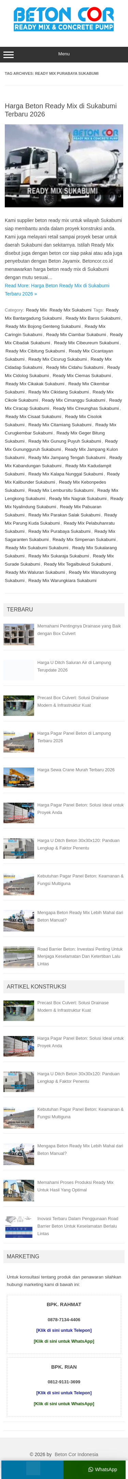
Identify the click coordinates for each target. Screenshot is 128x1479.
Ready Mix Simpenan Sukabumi (84, 539)
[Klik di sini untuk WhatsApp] (64, 1341)
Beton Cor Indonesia (76, 1454)
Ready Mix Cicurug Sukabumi (57, 359)
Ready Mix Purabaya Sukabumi (59, 531)
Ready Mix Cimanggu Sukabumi (73, 400)
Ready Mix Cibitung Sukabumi (35, 351)
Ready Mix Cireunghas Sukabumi (86, 408)
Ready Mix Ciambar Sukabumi (76, 334)
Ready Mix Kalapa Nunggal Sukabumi (65, 473)
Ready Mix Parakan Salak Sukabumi (64, 514)
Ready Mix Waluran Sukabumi (35, 572)
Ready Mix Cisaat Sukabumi (33, 416)
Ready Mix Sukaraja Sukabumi (58, 555)
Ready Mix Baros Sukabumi (93, 318)
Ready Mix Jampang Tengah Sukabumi (66, 457)
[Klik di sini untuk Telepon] (64, 1330)
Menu (64, 54)
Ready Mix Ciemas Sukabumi (82, 375)
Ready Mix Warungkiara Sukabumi (62, 580)
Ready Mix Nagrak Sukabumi (77, 498)
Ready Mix (36, 310)
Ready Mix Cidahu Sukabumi (74, 367)
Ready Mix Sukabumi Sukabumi (36, 547)
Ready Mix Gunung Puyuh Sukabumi (64, 441)
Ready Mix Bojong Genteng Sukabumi (43, 326)
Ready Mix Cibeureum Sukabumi (86, 342)
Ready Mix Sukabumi (70, 310)
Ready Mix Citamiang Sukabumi (59, 424)
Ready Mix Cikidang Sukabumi (58, 392)
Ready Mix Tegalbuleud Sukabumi (77, 564)
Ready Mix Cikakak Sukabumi (35, 383)
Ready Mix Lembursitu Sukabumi (61, 490)
